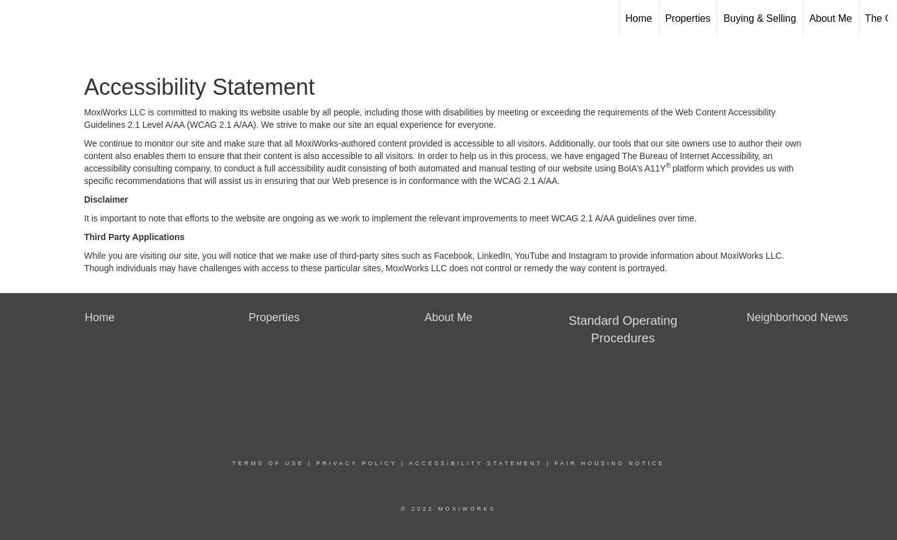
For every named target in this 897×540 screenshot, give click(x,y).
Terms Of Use (268, 463)
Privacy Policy (356, 463)
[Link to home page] (15, 18)
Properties (688, 18)
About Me (830, 18)
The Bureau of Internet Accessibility (690, 156)
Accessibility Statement (476, 463)
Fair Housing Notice (609, 463)
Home (638, 18)
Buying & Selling (760, 18)
